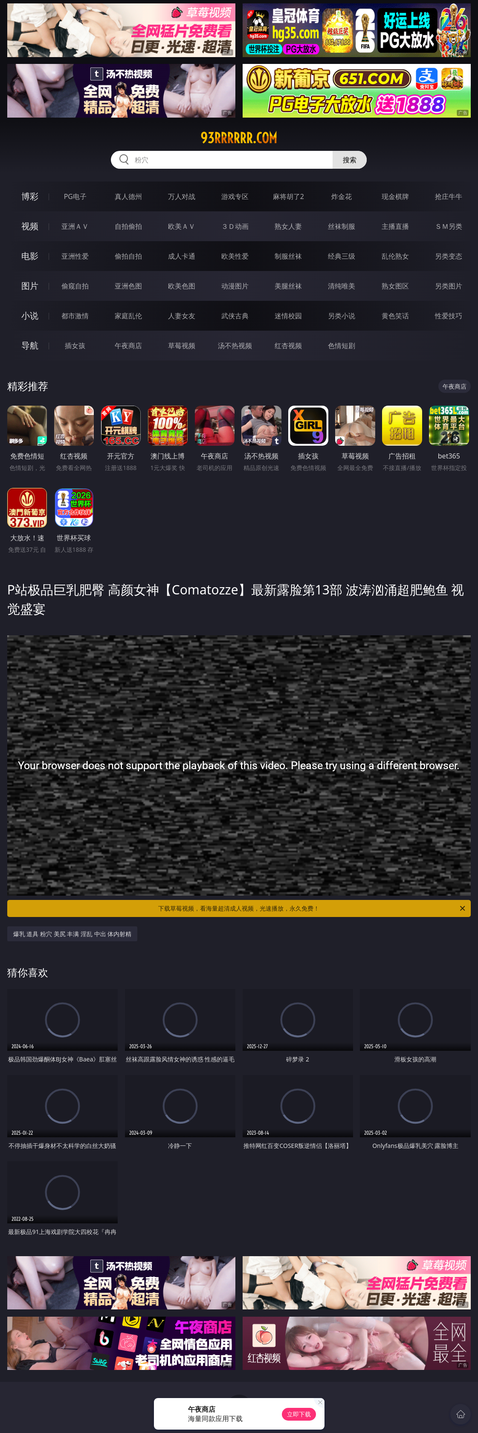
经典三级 (341, 256)
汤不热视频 (235, 345)
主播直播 (395, 226)
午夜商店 (128, 345)
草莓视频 (181, 345)
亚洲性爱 (75, 256)
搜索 (349, 159)
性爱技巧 (448, 315)
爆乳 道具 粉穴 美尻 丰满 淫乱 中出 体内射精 (72, 934)
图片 (29, 285)
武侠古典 (235, 315)
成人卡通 (181, 256)
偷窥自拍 (75, 286)
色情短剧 (341, 345)
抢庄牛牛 (448, 196)
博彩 (29, 196)
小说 (29, 315)
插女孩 (75, 345)
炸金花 (341, 196)
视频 (29, 226)
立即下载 (299, 1414)
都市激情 (75, 315)
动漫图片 (235, 286)
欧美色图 (181, 286)
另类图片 (448, 286)
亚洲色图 (128, 286)
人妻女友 (181, 315)
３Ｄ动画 (235, 226)
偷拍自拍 (128, 256)
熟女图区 (395, 286)
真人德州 (128, 196)
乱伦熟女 (395, 256)
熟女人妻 (288, 226)
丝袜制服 (341, 226)
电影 (29, 256)
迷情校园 (288, 315)
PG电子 (75, 196)
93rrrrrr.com (238, 138)
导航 (29, 345)
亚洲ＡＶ (75, 226)
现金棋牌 (395, 196)
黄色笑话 (395, 315)
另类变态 (448, 256)
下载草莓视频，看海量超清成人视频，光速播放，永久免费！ (312, 908)
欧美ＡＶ (181, 226)
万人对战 (181, 196)
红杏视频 (288, 345)
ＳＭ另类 (448, 226)
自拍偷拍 (128, 226)
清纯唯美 (341, 286)
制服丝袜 (288, 256)
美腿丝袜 (288, 286)
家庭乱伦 (128, 315)
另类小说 (341, 315)
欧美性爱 (235, 256)
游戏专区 (235, 196)
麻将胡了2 (288, 196)
